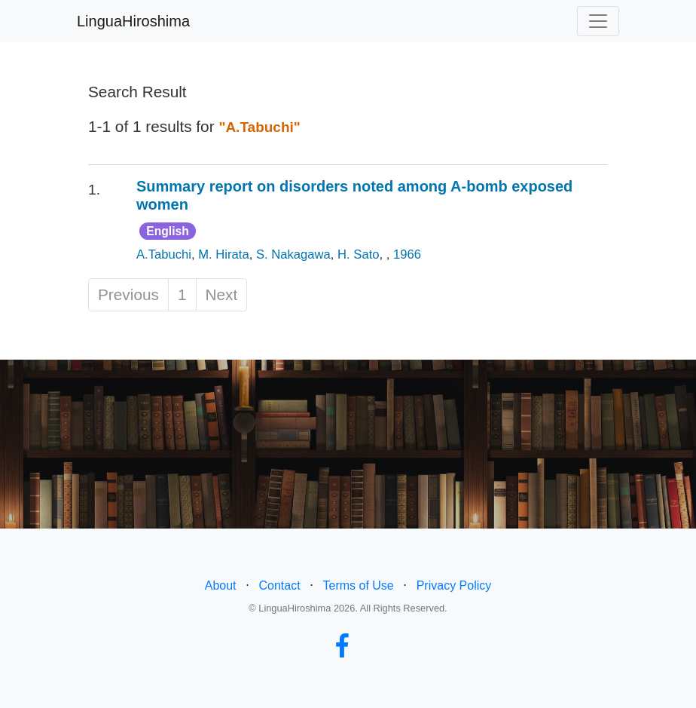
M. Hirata (223, 254)
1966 (407, 254)
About (221, 585)
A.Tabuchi (163, 254)
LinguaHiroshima (133, 21)
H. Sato (358, 254)
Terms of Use (358, 585)
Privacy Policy (454, 585)
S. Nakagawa (293, 254)
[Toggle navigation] (598, 21)
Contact (279, 585)
